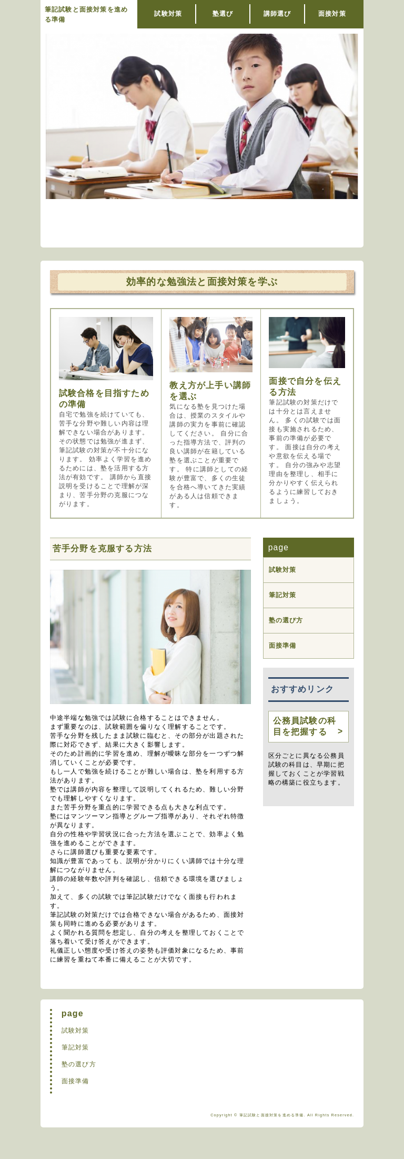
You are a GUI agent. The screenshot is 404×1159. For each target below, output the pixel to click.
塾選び (223, 13)
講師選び (277, 13)
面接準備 (283, 645)
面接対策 (332, 13)
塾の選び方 (286, 620)
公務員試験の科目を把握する (304, 726)
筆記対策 (283, 595)
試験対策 (168, 13)
